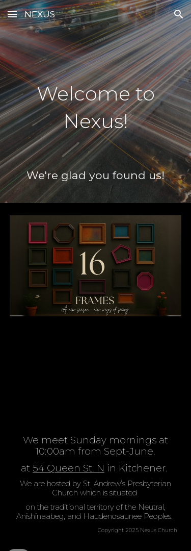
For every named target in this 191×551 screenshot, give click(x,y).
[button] (12, 14)
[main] (96, 100)
